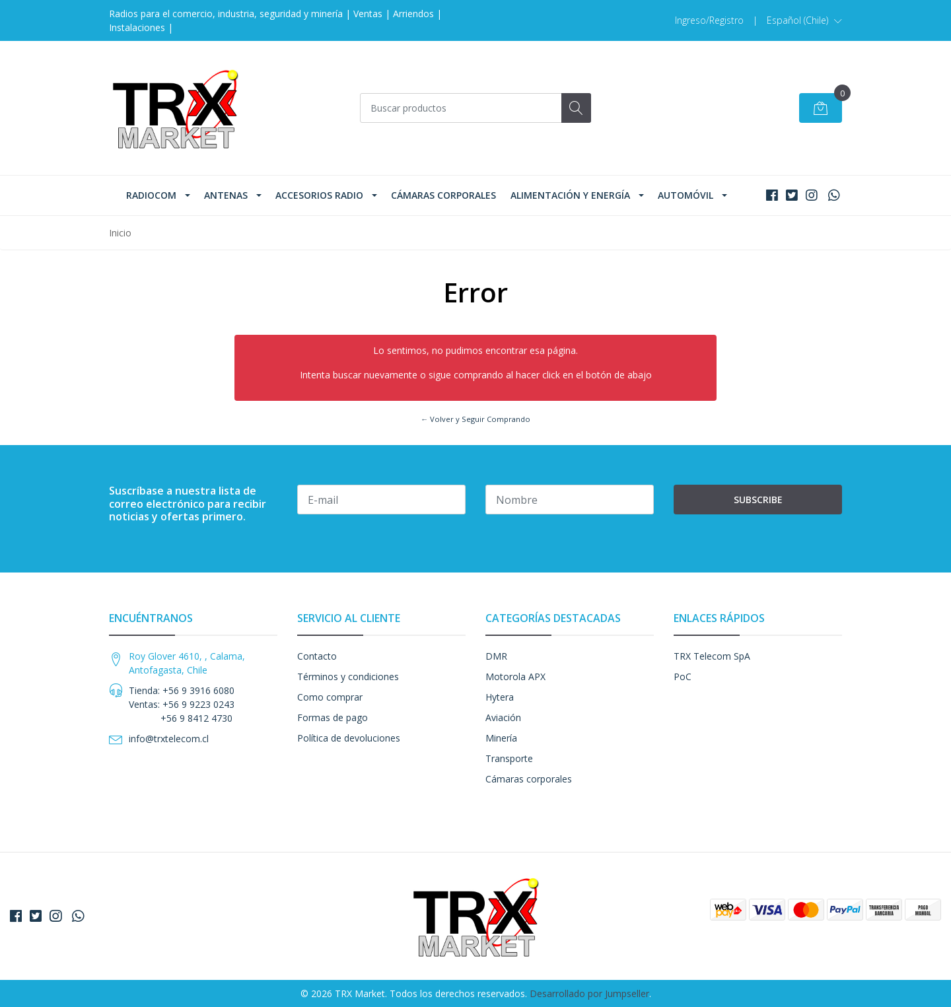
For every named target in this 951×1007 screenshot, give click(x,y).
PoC (682, 676)
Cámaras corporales (443, 195)
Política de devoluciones (348, 738)
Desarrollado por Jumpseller (589, 993)
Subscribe (758, 499)
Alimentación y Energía (570, 195)
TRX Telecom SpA (712, 656)
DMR (496, 656)
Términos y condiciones (348, 676)
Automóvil (685, 195)
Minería (501, 738)
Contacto (317, 656)
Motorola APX (515, 676)
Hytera (499, 697)
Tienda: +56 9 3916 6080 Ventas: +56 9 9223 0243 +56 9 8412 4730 (181, 704)
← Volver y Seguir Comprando (475, 419)
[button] (804, 20)
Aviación (503, 717)
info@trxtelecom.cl (169, 738)
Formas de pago (332, 717)
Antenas (226, 195)
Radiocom (151, 195)
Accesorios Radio (319, 195)
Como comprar (330, 697)
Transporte (509, 758)
